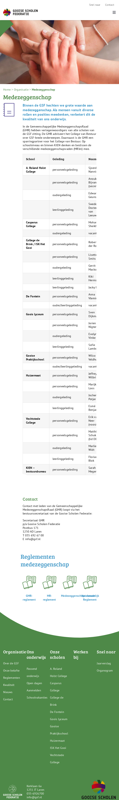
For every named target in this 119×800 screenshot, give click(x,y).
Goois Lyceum (58, 719)
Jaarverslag (104, 663)
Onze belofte (11, 670)
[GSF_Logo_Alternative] (99, 781)
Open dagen (34, 683)
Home (7, 89)
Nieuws (8, 692)
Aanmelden (34, 690)
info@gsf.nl (34, 797)
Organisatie (21, 89)
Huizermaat (57, 740)
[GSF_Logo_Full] (20, 10)
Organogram (105, 670)
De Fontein (57, 712)
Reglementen (11, 678)
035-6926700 (35, 793)
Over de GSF (11, 663)
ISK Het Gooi (58, 748)
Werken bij (80, 654)
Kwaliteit (8, 685)
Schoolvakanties (37, 697)
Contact (8, 699)
